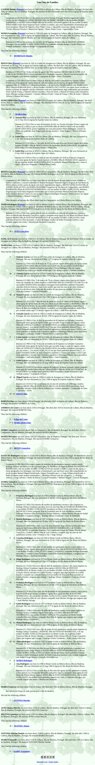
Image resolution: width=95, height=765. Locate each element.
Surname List (42, 762)
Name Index (53, 762)
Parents (20, 9)
